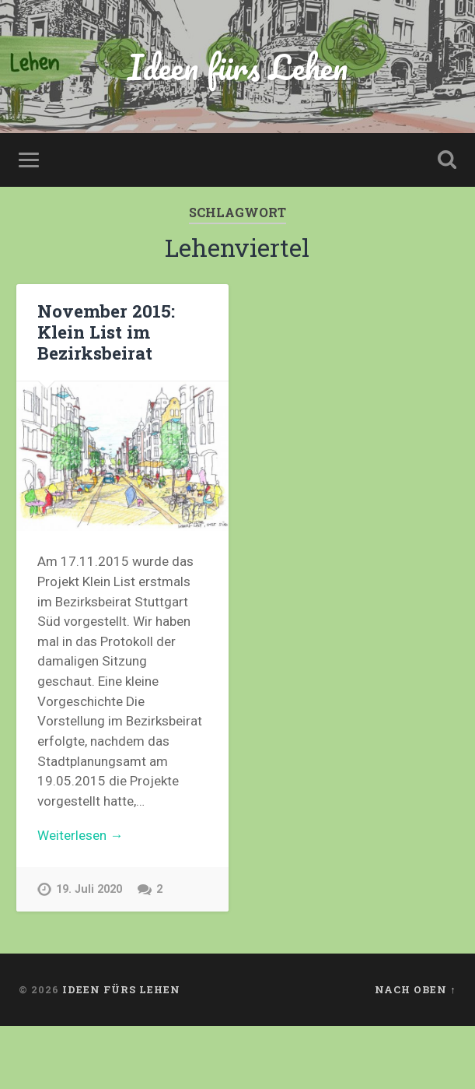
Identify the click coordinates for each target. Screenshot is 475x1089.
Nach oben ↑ (415, 989)
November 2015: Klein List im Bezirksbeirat (106, 331)
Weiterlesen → (80, 835)
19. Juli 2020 (89, 889)
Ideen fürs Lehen (237, 66)
